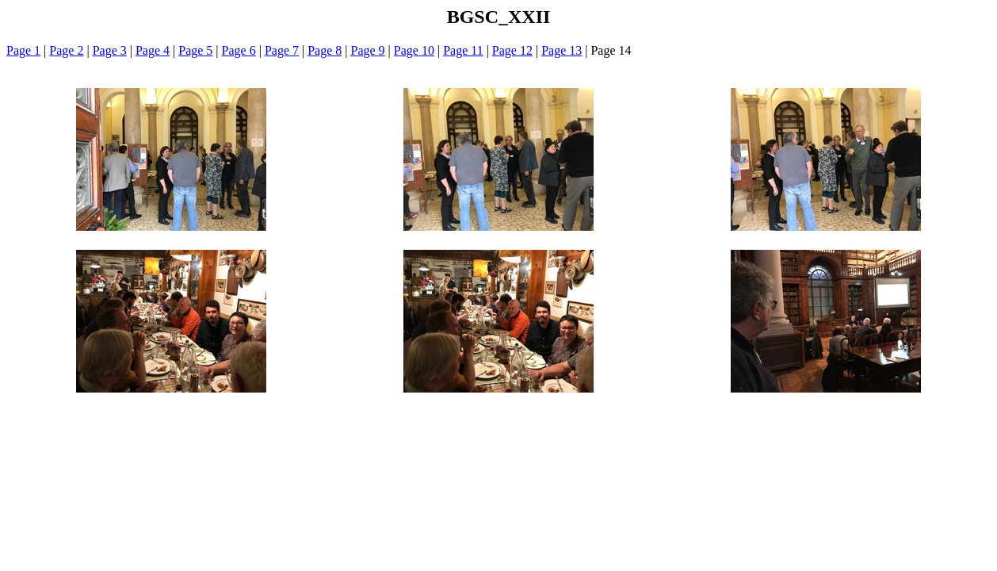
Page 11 (463, 50)
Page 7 (282, 50)
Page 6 (239, 50)
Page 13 (561, 50)
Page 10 (414, 50)
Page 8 (325, 50)
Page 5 (195, 50)
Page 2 (66, 50)
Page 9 (368, 50)
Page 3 (110, 50)
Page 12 (512, 50)
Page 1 (23, 50)
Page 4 (153, 50)
